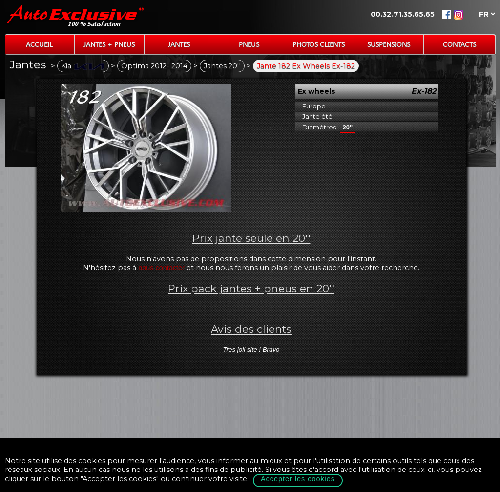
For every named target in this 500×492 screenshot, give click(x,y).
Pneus (249, 44)
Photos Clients (318, 44)
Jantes (179, 44)
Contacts (459, 44)
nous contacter (161, 268)
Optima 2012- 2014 (154, 66)
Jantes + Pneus (109, 44)
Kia (83, 66)
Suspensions (388, 44)
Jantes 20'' (222, 66)
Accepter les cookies (298, 479)
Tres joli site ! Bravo (251, 349)
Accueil (39, 44)
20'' (348, 127)
